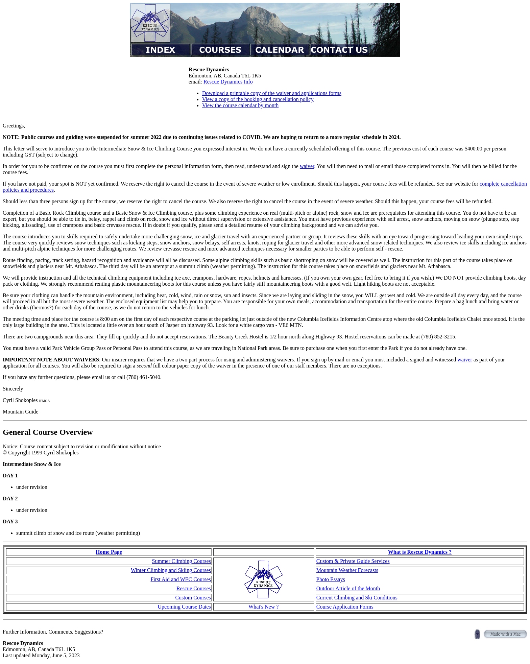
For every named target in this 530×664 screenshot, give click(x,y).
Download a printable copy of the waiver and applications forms (271, 93)
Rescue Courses (193, 588)
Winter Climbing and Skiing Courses (171, 570)
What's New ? (263, 607)
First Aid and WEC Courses (180, 579)
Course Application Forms (345, 607)
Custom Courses (193, 597)
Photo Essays (330, 579)
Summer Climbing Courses (181, 561)
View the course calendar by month (240, 105)
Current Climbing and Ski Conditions (356, 597)
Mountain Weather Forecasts (347, 570)
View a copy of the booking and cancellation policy (258, 99)
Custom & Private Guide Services (353, 561)
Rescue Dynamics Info (228, 82)
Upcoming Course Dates (184, 607)
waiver (307, 166)
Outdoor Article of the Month (348, 588)
